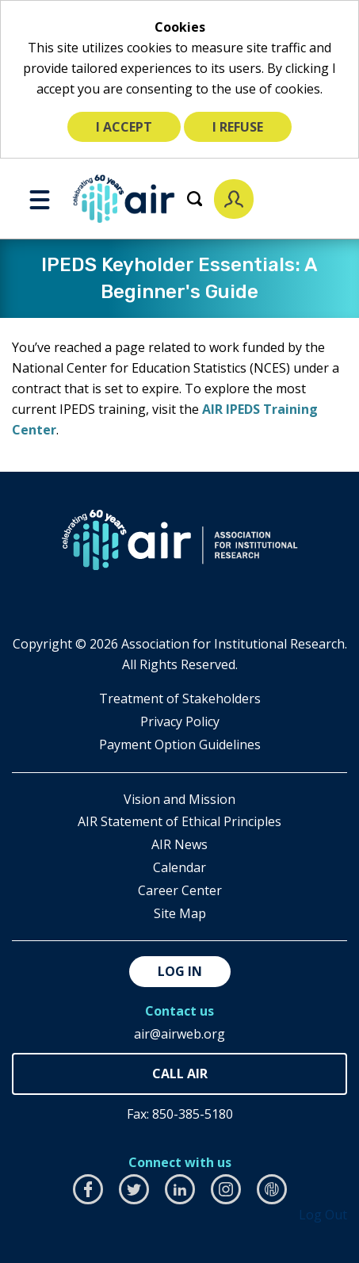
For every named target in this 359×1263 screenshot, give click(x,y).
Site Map (180, 913)
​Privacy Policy (180, 721)
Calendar (179, 867)
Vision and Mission (179, 799)
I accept (124, 127)
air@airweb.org (179, 1034)
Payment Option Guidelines (180, 744)
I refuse (237, 127)
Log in (180, 971)
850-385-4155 (179, 1074)
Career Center (180, 890)
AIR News (179, 844)
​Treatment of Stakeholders (180, 698)
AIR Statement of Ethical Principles (179, 821)
